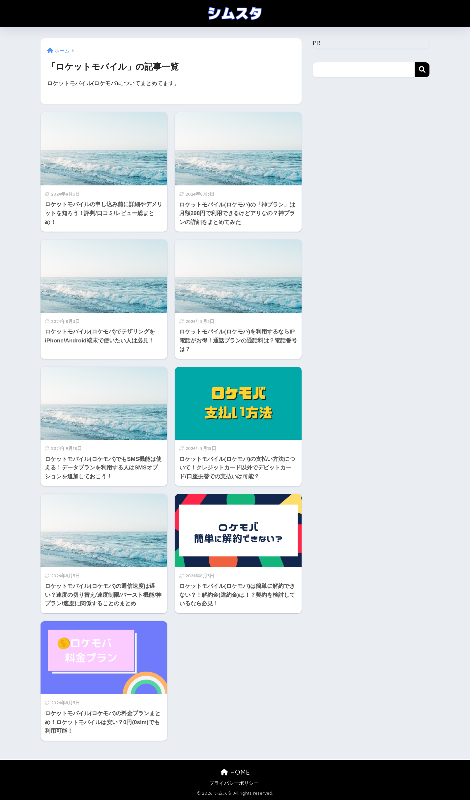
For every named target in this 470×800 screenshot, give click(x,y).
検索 (422, 69)
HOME (235, 772)
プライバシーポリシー (234, 783)
